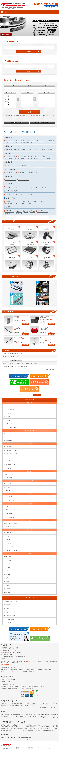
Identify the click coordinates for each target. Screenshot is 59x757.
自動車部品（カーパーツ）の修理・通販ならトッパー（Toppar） (29, 748)
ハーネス (50, 149)
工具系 (26, 212)
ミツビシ (10, 104)
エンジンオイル (9, 212)
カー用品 (32, 212)
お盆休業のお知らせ (15, 357)
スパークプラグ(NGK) (26, 194)
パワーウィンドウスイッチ (12, 149)
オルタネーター (9, 201)
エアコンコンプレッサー (23, 156)
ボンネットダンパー (10, 180)
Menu (29, 12)
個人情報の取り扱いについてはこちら (49, 707)
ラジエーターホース (20, 158)
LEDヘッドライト (10, 210)
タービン (18, 201)
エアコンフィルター (33, 172)
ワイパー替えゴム (9, 517)
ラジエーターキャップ (33, 158)
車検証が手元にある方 (16, 123)
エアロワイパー (9, 187)
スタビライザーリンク (26, 142)
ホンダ (10, 98)
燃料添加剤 (19, 212)
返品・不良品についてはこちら (50, 717)
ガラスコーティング (42, 212)
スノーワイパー (35, 187)
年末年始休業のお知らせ (16, 360)
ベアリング (51, 141)
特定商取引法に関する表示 (11, 619)
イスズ (10, 107)
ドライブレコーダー (22, 210)
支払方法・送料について (10, 601)
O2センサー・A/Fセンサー (12, 165)
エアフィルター (21, 172)
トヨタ (10, 95)
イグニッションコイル (27, 149)
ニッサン (10, 96)
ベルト (32, 210)
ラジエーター (8, 158)
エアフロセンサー (26, 165)
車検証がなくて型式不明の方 (42, 123)
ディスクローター (20, 141)
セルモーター (26, 201)
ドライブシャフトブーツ (11, 142)
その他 (29, 553)
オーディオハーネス (9, 440)
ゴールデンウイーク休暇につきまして (19, 366)
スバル (10, 105)
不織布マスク (18, 213)
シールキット (41, 141)
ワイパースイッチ (40, 149)
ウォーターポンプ (10, 156)
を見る (51, 369)
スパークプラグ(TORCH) (11, 194)
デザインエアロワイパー (22, 187)
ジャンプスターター (41, 210)
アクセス (6, 612)
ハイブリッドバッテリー (27, 203)
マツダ (10, 102)
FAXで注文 (7, 605)
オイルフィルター (10, 172)
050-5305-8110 (45, 4)
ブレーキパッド (9, 141)
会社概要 (6, 608)
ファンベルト (7, 563)
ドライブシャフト (37, 201)
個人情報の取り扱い (9, 615)
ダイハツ (10, 99)
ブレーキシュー (32, 141)
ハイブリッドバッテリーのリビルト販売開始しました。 (24, 363)
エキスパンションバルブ (38, 156)
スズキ (10, 101)
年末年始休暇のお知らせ (16, 353)
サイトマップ (7, 622)
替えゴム (44, 187)
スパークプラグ (29, 520)
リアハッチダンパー (23, 180)
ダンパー (29, 494)
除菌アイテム (8, 213)
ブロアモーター (46, 158)
